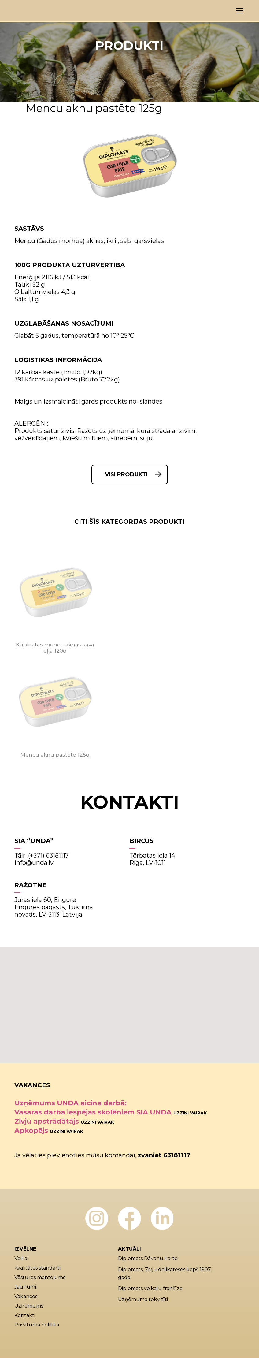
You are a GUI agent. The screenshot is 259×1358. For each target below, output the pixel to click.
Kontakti (24, 1315)
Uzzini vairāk (190, 1113)
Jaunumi (25, 1287)
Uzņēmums (28, 1306)
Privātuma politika (36, 1325)
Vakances (25, 1296)
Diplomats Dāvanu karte (148, 1258)
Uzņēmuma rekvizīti (143, 1299)
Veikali (22, 1258)
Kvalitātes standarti (37, 1268)
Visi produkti (126, 474)
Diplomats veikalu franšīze (150, 1288)
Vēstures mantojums (39, 1277)
